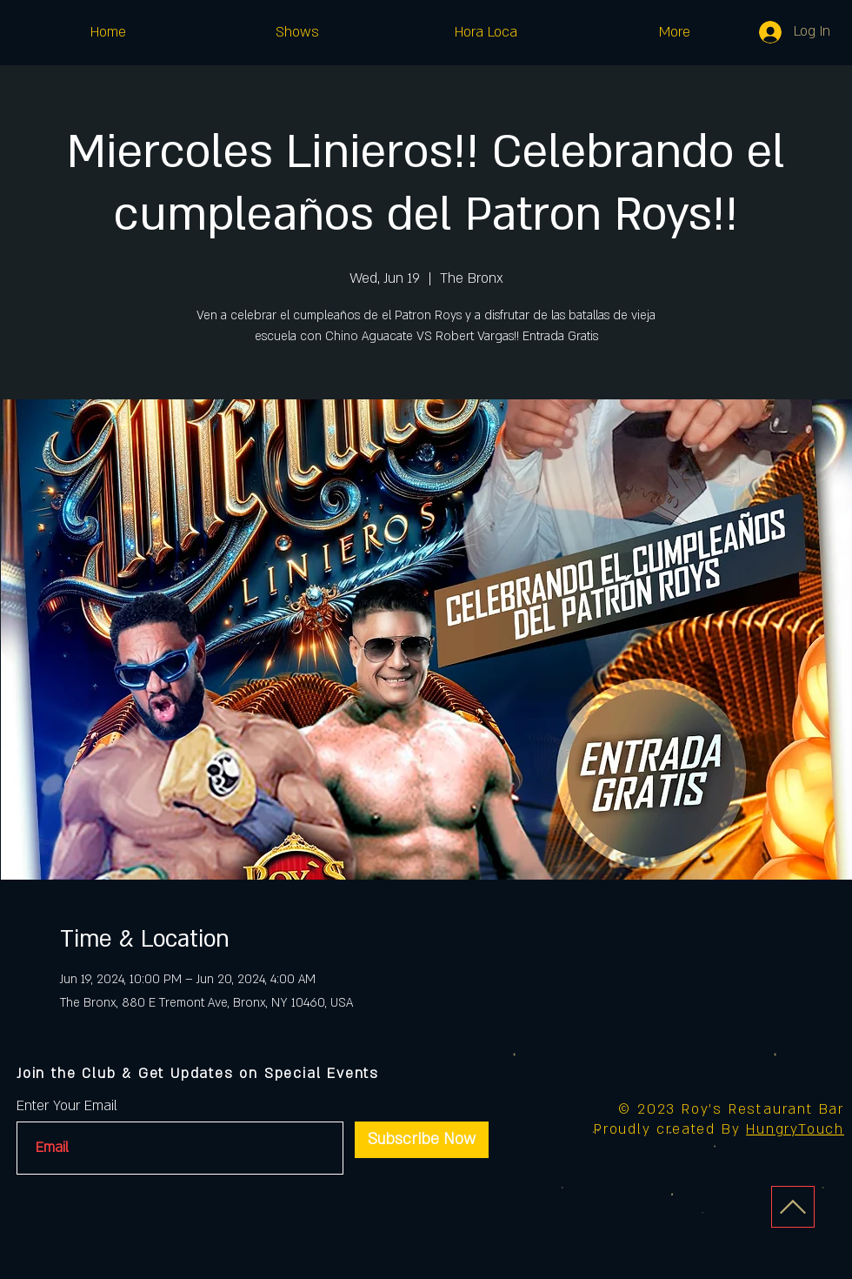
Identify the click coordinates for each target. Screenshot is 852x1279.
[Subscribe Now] (422, 1140)
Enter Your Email (67, 1106)
